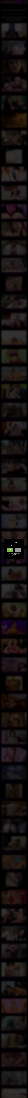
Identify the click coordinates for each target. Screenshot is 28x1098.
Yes (10, 549)
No (18, 549)
